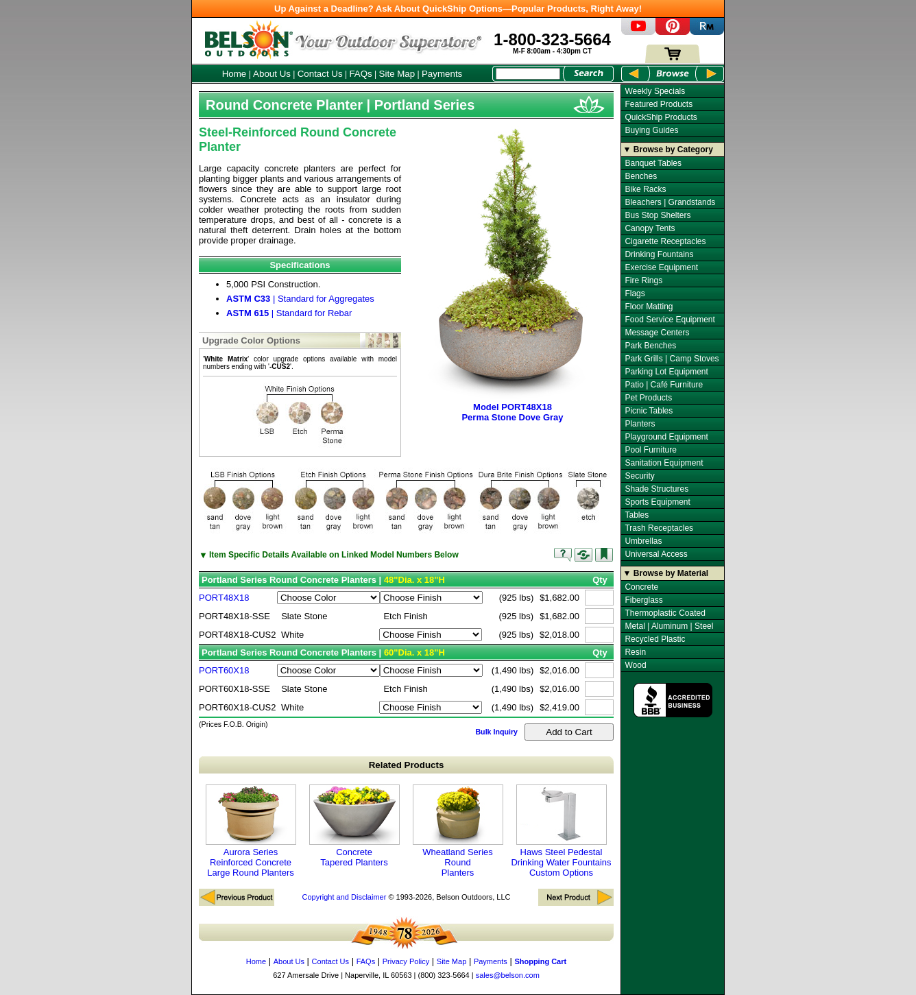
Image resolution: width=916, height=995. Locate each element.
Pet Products (648, 398)
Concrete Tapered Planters (354, 825)
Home (234, 74)
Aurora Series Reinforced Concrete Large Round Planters (251, 831)
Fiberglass (643, 600)
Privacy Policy (406, 961)
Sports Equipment (657, 502)
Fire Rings (643, 280)
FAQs (360, 74)
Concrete (641, 587)
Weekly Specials (655, 91)
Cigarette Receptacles (665, 241)
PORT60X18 (224, 670)
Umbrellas (643, 541)
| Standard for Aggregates (300, 298)
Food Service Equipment (669, 319)
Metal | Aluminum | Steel (669, 626)
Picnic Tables (649, 411)
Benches (641, 176)
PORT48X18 (224, 597)
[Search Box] (528, 74)
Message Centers (657, 332)
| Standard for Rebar (289, 313)
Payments (442, 74)
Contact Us (320, 74)
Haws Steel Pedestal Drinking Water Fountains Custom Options (561, 831)
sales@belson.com (508, 975)
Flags (634, 293)
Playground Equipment (666, 437)
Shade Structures (656, 489)
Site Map (397, 74)
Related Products (406, 765)
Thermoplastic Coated (665, 613)
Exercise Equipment (661, 267)
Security (639, 476)
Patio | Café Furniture (664, 384)
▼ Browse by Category (668, 149)
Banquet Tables (653, 163)
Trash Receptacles (659, 528)
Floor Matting (649, 306)
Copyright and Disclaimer (344, 897)
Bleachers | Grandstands (670, 202)
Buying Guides (651, 130)
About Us (272, 74)
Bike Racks (645, 189)
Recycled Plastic (655, 639)
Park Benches (650, 345)
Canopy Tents (650, 228)
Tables (637, 515)
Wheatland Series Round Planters (458, 831)
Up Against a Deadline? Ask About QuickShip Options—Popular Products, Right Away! (458, 8)
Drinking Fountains (659, 254)
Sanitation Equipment (664, 463)
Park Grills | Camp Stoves (672, 358)
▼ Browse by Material (666, 573)
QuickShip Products (661, 117)
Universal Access (656, 554)
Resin (635, 652)
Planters (640, 424)
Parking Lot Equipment (666, 371)
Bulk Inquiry (496, 732)
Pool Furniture (650, 450)
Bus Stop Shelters (657, 215)
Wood (635, 665)
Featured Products (658, 104)
